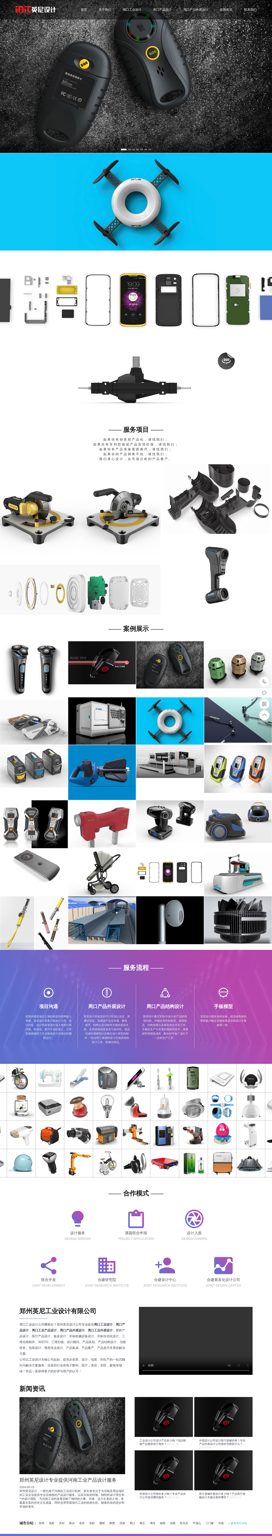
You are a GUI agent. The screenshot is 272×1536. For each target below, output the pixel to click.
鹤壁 (112, 1523)
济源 (122, 1523)
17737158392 (264, 682)
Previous (3, 75)
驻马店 (184, 1523)
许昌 (221, 1523)
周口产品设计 (162, 9)
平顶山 (197, 1523)
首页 (84, 9)
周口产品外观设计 (195, 9)
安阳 (92, 1523)
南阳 (162, 1523)
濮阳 (102, 1523)
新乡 (72, 1523)
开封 (62, 1523)
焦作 (82, 1523)
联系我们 (250, 9)
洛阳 (51, 1523)
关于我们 (105, 9)
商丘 (142, 1523)
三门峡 (210, 1523)
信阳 (172, 1523)
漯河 (152, 1523)
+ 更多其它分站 (237, 1523)
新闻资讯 (226, 9)
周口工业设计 (132, 9)
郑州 (41, 1523)
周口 (132, 1523)
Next (268, 75)
